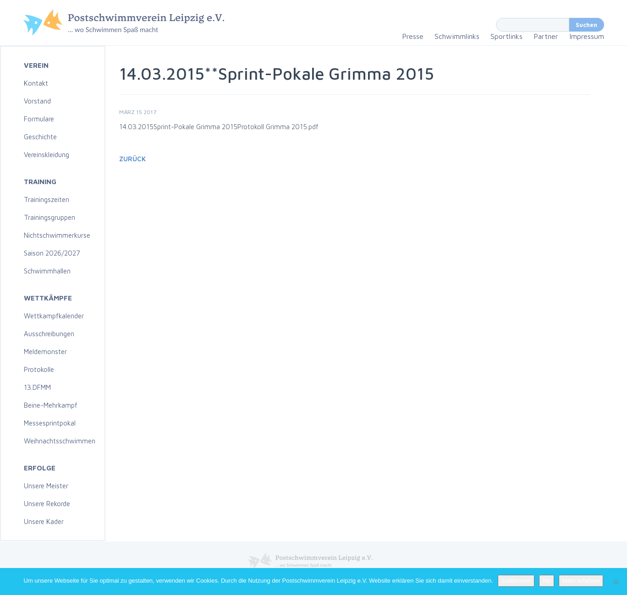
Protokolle (39, 369)
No (546, 580)
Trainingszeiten (46, 199)
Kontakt (36, 83)
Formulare (39, 119)
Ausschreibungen (49, 334)
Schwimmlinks (456, 36)
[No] (615, 581)
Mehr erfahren (581, 580)
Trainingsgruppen (49, 217)
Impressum (586, 36)
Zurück (132, 159)
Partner (546, 36)
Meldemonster (45, 351)
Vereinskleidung (46, 154)
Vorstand (37, 101)
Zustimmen (516, 580)
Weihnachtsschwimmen (59, 441)
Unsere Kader (44, 521)
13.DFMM (37, 387)
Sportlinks (506, 36)
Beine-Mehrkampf (50, 405)
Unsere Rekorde (47, 504)
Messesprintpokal (50, 423)
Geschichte (40, 137)
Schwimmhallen (47, 271)
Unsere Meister (46, 486)
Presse (413, 36)
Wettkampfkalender (54, 316)
